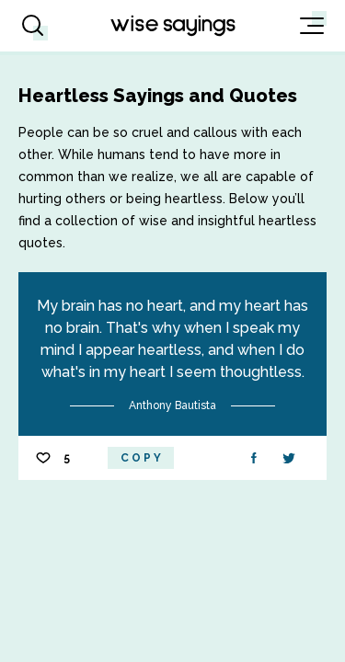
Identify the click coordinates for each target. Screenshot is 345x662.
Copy (142, 457)
